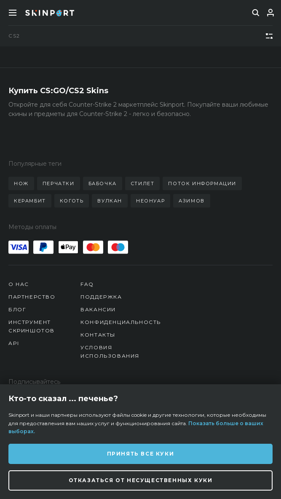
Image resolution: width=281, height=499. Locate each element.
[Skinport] (49, 12)
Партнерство (32, 297)
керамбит (30, 201)
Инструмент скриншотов (31, 326)
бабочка (102, 183)
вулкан (109, 201)
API (13, 343)
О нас (18, 284)
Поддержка (101, 297)
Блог (17, 309)
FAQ (87, 284)
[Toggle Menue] (12, 12)
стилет (143, 183)
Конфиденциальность (120, 322)
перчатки (59, 183)
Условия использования (109, 351)
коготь (72, 201)
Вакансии (98, 309)
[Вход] (270, 12)
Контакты (97, 335)
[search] (255, 12)
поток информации (202, 183)
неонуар (150, 201)
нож (21, 183)
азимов (192, 201)
